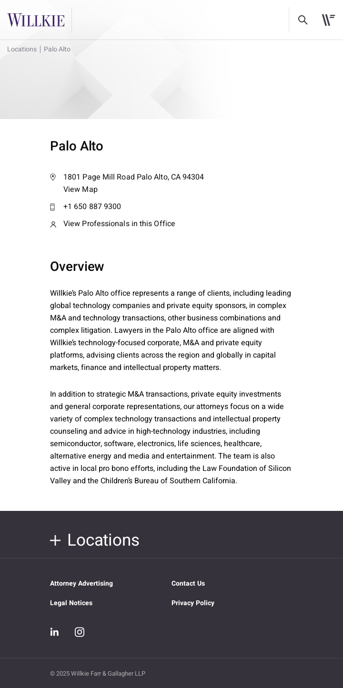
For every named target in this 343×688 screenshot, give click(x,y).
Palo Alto (57, 49)
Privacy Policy (193, 603)
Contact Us (188, 583)
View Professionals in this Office (112, 224)
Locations (22, 49)
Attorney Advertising (81, 583)
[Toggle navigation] (328, 20)
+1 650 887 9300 (85, 206)
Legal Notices (71, 603)
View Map (171, 183)
